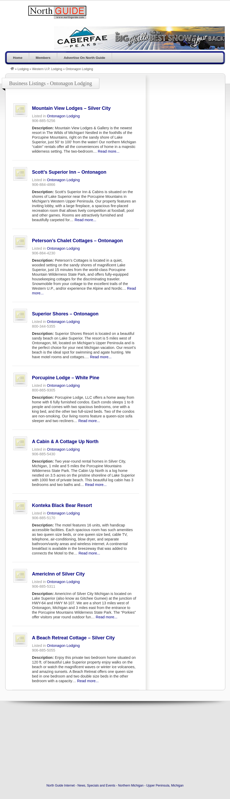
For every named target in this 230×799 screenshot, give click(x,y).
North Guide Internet (57, 12)
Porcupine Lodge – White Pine (65, 377)
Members (43, 58)
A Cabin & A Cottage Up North (65, 441)
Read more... (108, 151)
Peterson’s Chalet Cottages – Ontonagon (77, 240)
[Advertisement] (185, 106)
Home (17, 58)
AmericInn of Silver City (58, 574)
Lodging (23, 69)
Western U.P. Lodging (47, 69)
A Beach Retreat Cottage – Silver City (73, 637)
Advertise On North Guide (84, 58)
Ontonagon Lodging (63, 116)
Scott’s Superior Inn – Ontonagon (69, 172)
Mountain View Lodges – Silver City (71, 108)
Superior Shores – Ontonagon (65, 313)
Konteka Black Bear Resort (62, 505)
